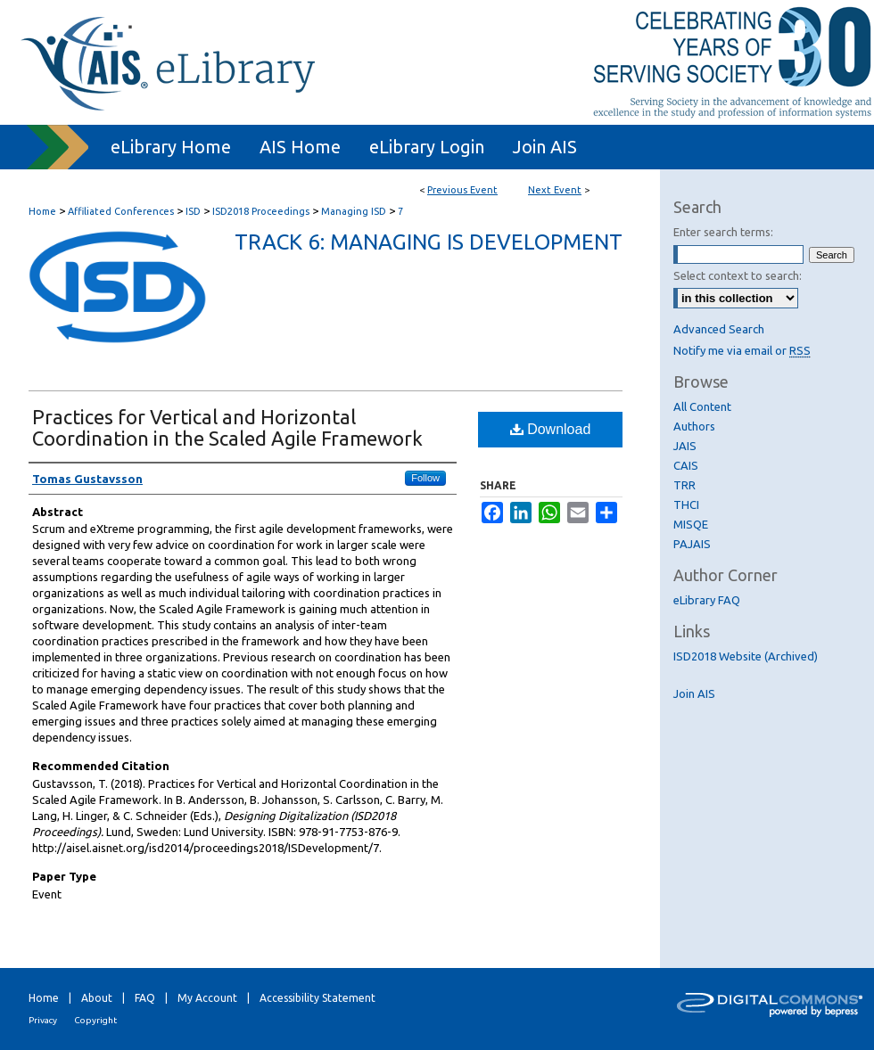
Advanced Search (718, 329)
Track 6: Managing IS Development (429, 242)
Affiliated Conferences (122, 211)
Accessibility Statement (317, 998)
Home (42, 211)
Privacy (43, 1020)
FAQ (145, 998)
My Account (207, 998)
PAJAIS (692, 543)
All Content (702, 406)
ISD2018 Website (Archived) (745, 656)
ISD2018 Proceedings (262, 211)
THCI (686, 504)
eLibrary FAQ (706, 600)
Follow (425, 477)
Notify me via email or (742, 350)
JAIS (685, 445)
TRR (684, 485)
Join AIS (694, 693)
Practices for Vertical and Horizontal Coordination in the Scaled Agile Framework (227, 427)
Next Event (554, 190)
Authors (694, 426)
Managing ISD (355, 211)
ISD (194, 211)
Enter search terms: (723, 232)
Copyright (95, 1020)
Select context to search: (737, 275)
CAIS (685, 465)
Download (550, 429)
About (96, 998)
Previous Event (462, 190)
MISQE (690, 524)
